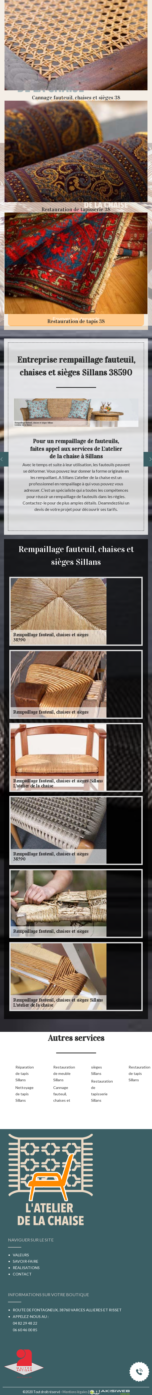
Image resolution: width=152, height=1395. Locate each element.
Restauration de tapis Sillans (139, 1073)
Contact (22, 1274)
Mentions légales (75, 1392)
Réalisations (26, 1267)
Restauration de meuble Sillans (63, 1073)
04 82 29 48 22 (25, 1323)
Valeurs (21, 1255)
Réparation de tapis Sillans (24, 1073)
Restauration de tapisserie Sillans (101, 1091)
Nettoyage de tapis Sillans (24, 1094)
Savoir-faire (25, 1261)
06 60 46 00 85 (25, 1330)
